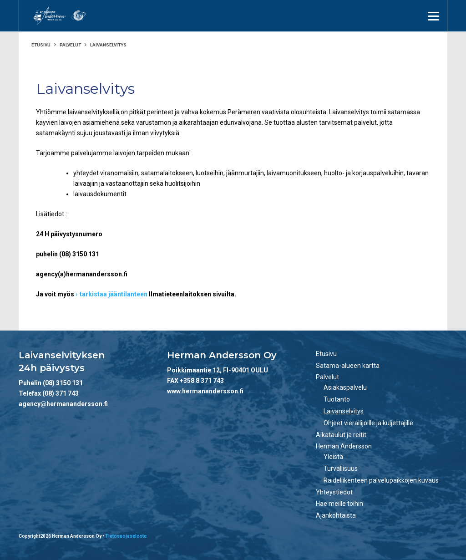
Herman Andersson (344, 446)
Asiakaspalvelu (345, 387)
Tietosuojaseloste (126, 536)
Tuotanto (337, 399)
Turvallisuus (341, 468)
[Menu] (434, 16)
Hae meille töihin (339, 503)
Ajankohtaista (336, 515)
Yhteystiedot (334, 492)
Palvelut (70, 44)
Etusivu (41, 44)
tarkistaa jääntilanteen (113, 294)
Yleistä (333, 456)
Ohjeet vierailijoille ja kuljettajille (368, 423)
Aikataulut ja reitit (341, 434)
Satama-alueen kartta (348, 365)
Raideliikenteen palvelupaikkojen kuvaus (381, 480)
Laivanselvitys (344, 411)
